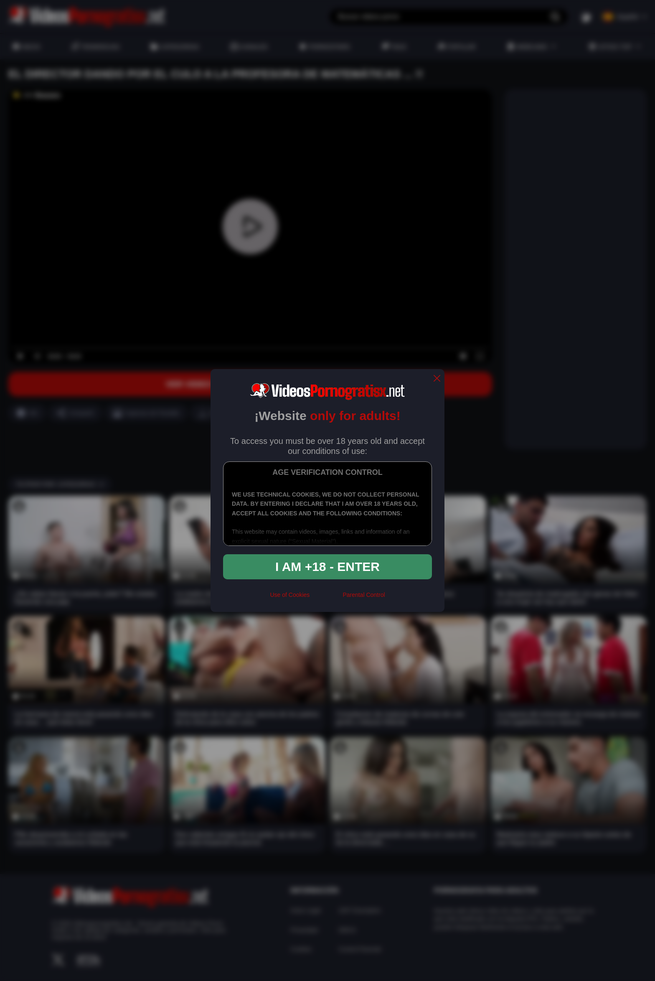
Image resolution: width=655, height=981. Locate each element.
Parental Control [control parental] (364, 594)
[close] (437, 379)
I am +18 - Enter (327, 566)
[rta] (326, 598)
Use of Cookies (290, 594)
